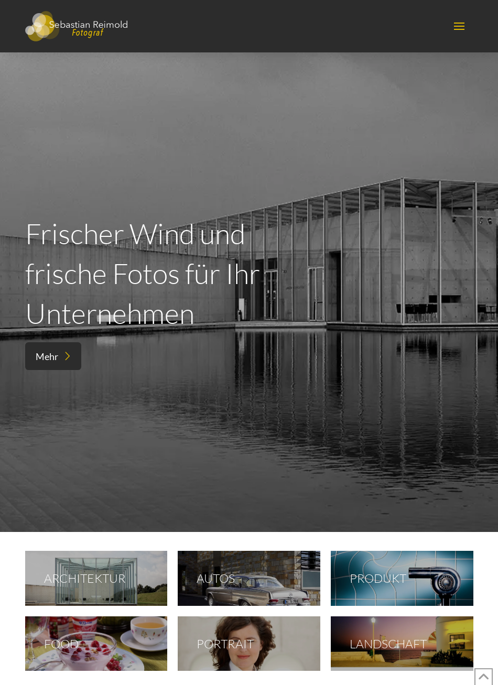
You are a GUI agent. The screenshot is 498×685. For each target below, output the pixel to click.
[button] (459, 26)
